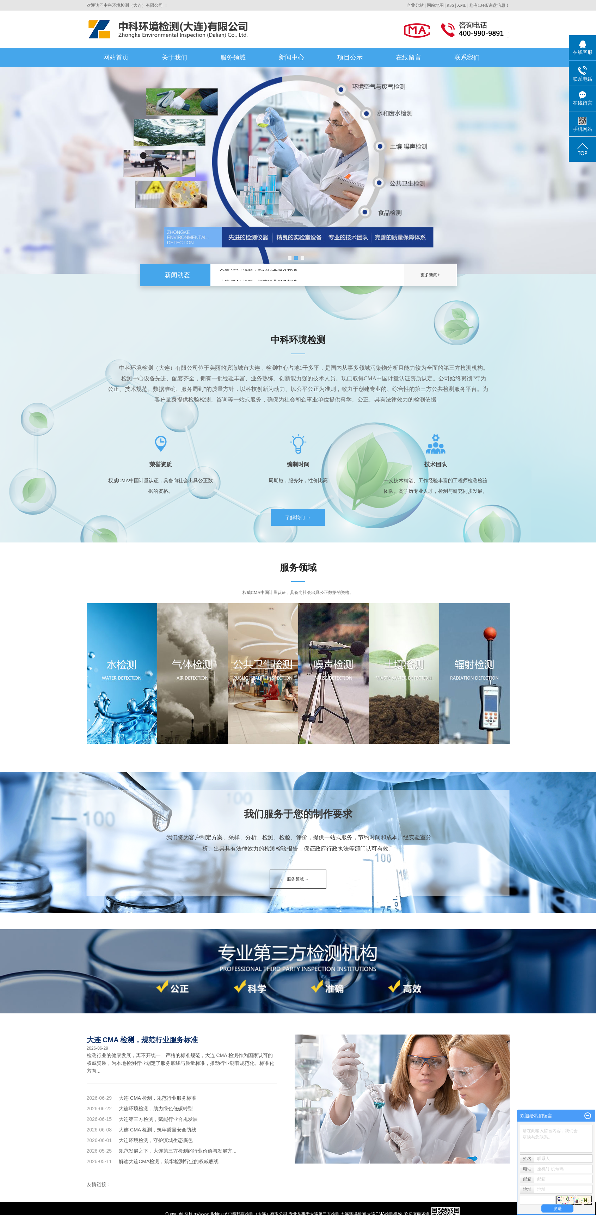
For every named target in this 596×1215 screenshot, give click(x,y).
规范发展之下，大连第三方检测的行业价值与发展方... (177, 1151)
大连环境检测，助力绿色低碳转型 (156, 1108)
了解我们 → (298, 517)
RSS (450, 5)
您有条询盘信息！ (489, 5)
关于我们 (174, 57)
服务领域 (233, 57)
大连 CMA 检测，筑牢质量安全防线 (157, 1130)
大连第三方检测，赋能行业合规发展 (158, 1119)
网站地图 (435, 5)
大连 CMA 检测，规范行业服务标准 (258, 269)
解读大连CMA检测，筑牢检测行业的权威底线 (169, 1161)
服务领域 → (298, 879)
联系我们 (467, 57)
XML (461, 5)
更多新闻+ (430, 274)
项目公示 (350, 57)
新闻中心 (291, 57)
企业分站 (415, 5)
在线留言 (408, 57)
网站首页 (116, 57)
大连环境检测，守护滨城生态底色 (156, 1140)
